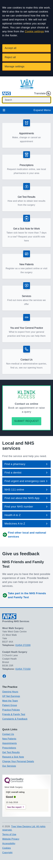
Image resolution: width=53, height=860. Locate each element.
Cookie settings (34, 31)
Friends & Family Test (13, 714)
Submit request (26, 420)
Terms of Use (9, 834)
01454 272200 (23, 645)
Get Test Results (11, 752)
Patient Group (9, 705)
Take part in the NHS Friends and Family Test (24, 595)
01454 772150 (23, 669)
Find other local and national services (24, 534)
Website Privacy (10, 839)
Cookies (6, 848)
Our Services (9, 766)
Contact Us (8, 734)
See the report (14, 807)
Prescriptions (9, 748)
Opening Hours (10, 691)
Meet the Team (10, 701)
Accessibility (8, 843)
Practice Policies (11, 710)
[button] (26, 133)
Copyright (7, 852)
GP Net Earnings (11, 696)
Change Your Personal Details (18, 761)
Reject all (10, 57)
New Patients (9, 739)
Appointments (9, 743)
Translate (42, 93)
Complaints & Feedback (14, 719)
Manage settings (14, 66)
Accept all (10, 47)
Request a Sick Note (13, 757)
